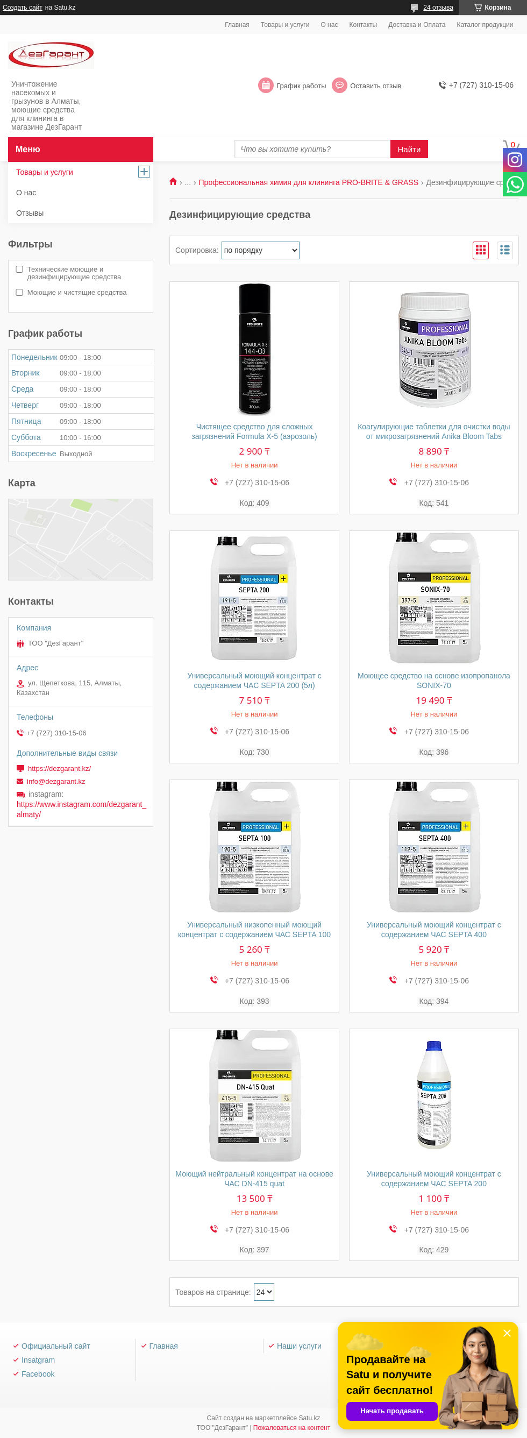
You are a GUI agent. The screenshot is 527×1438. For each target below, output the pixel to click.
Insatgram (38, 1360)
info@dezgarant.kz (56, 781)
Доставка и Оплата (416, 25)
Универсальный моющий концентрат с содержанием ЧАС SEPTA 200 (434, 1179)
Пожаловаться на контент (291, 1428)
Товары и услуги (285, 25)
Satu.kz (309, 1418)
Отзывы (30, 213)
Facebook (38, 1374)
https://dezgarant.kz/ (59, 768)
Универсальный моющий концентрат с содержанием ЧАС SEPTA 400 (434, 929)
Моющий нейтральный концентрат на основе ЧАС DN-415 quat (254, 1179)
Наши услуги (299, 1346)
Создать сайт (22, 7)
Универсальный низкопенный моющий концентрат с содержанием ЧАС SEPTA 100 (254, 929)
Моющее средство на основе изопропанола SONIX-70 (434, 680)
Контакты (363, 25)
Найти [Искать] (409, 149)
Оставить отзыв (375, 86)
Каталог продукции (485, 25)
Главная (237, 25)
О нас (329, 25)
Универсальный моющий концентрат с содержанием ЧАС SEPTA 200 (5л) (254, 680)
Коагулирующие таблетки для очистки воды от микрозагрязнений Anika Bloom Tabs (434, 431)
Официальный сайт (56, 1346)
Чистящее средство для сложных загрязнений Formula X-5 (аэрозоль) (254, 431)
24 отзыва (438, 7)
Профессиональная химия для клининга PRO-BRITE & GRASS (308, 182)
